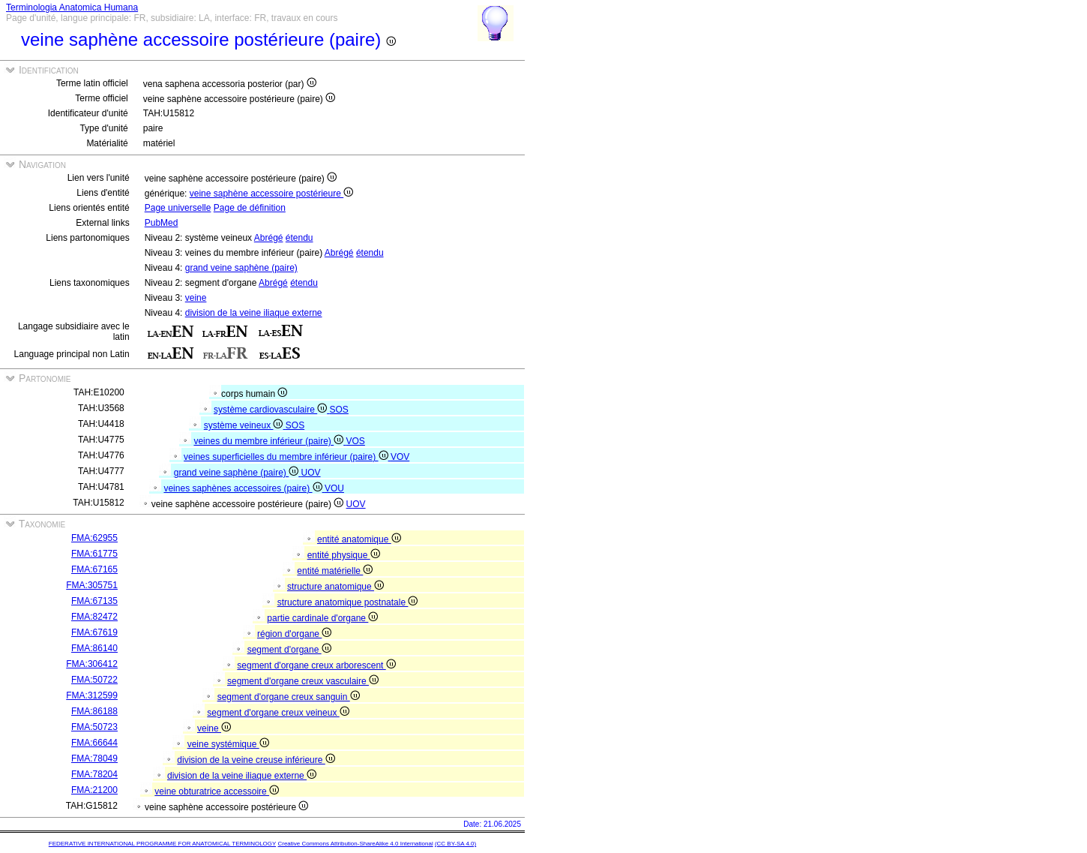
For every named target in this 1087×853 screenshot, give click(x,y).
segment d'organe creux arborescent (316, 665)
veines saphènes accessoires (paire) (243, 488)
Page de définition (250, 208)
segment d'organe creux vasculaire (303, 681)
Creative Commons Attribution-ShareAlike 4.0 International (355, 843)
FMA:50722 (94, 679)
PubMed (161, 223)
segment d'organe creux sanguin (288, 697)
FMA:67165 (94, 569)
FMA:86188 (94, 711)
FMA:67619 (94, 632)
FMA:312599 (92, 695)
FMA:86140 (94, 648)
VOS (355, 441)
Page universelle (178, 208)
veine (196, 298)
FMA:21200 (94, 790)
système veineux (245, 425)
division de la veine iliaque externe (253, 313)
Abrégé (268, 238)
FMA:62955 (94, 538)
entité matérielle (335, 571)
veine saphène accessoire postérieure (271, 193)
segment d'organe (289, 649)
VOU (334, 488)
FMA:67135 (94, 601)
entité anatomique (359, 539)
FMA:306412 (92, 664)
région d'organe (294, 634)
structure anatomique (335, 586)
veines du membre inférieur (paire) (269, 441)
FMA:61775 (94, 553)
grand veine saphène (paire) (241, 268)
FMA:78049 (94, 758)
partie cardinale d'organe (322, 618)
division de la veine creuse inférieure (255, 760)
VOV (400, 457)
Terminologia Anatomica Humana (72, 7)
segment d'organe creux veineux (278, 712)
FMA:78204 (94, 774)
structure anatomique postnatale (347, 602)
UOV (311, 472)
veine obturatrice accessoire (216, 791)
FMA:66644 (94, 742)
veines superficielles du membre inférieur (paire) (287, 457)
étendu (299, 238)
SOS (339, 409)
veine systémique (228, 744)
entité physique (343, 555)
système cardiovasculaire (271, 409)
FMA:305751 (92, 585)
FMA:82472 (94, 616)
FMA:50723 (94, 727)
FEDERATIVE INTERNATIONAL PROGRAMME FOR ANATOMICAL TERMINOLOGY (162, 843)
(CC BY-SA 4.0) (455, 843)
